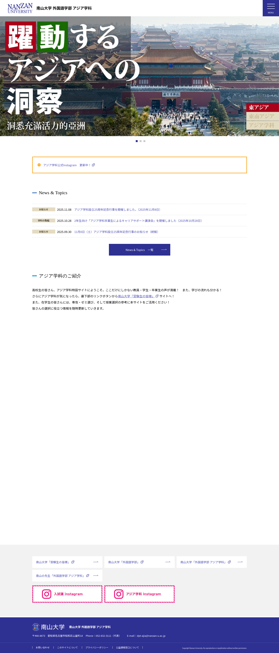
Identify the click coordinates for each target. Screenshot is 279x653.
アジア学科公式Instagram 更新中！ (67, 165)
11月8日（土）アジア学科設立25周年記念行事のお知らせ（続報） (117, 232)
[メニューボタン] (271, 8)
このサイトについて (67, 647)
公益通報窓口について (127, 647)
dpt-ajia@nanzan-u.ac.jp (151, 635)
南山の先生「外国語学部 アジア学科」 (61, 577)
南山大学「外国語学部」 (124, 563)
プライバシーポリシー (97, 647)
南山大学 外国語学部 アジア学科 (64, 8)
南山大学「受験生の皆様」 (136, 297)
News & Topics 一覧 (139, 251)
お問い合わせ (43, 647)
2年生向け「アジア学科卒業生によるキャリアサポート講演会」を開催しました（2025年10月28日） (138, 221)
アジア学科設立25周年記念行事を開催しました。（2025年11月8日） (118, 209)
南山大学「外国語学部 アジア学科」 (203, 563)
